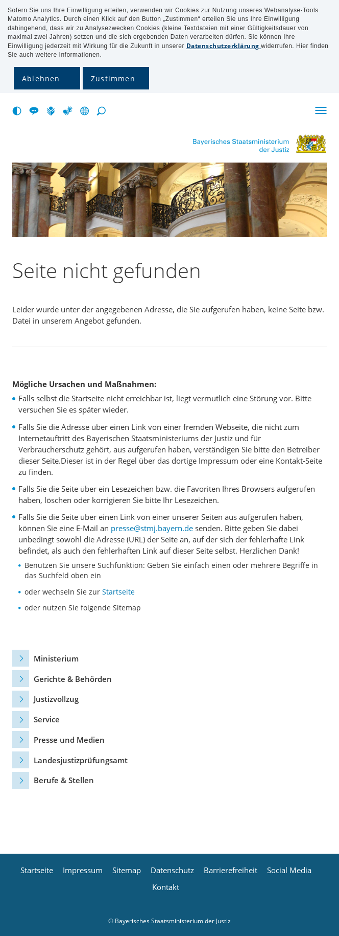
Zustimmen (113, 78)
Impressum (83, 870)
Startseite (118, 592)
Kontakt (165, 887)
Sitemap (126, 870)
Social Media (289, 870)
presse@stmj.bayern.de (152, 528)
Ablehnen (41, 78)
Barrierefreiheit (230, 870)
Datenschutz (172, 870)
